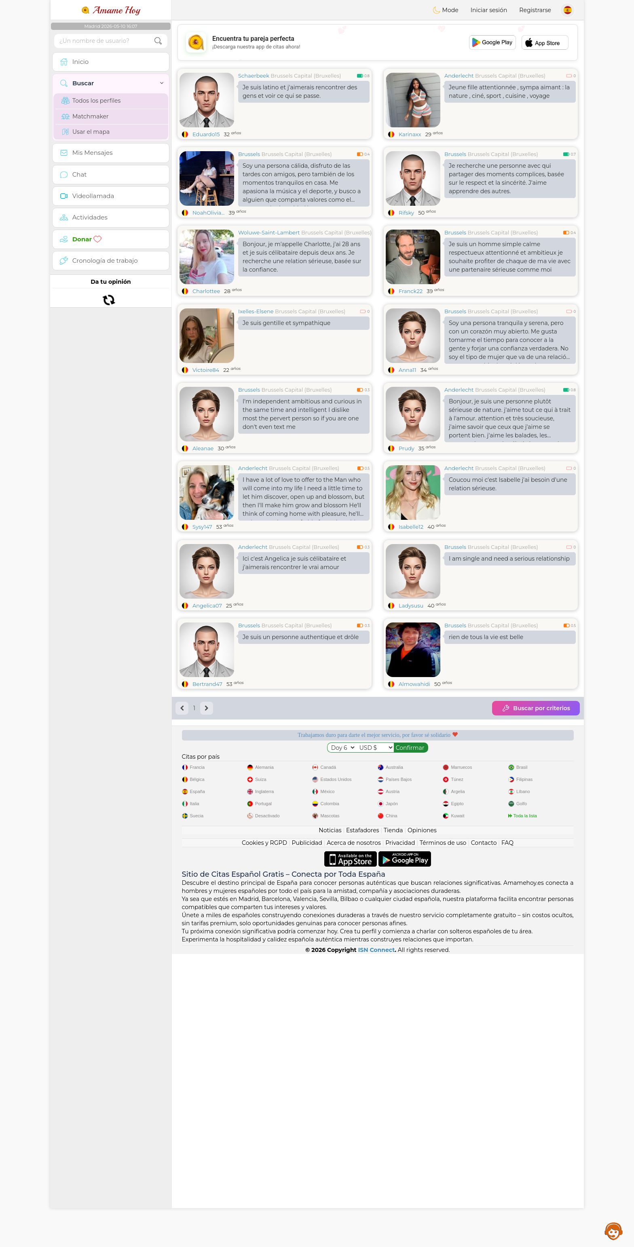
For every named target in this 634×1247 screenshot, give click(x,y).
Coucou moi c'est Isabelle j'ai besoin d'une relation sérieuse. (508, 484)
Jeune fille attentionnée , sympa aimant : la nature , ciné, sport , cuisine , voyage (509, 91)
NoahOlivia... (208, 212)
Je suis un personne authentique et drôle (301, 637)
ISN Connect (376, 950)
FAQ (507, 842)
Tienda (393, 830)
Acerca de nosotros (354, 842)
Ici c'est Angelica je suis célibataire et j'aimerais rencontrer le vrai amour (295, 563)
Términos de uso (443, 842)
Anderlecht (459, 75)
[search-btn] (158, 41)
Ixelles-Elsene (256, 311)
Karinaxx (410, 134)
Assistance (613, 1231)
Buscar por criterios (536, 708)
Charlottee (206, 291)
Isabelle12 (411, 526)
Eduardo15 (206, 134)
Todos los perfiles (90, 101)
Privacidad (400, 842)
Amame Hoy (111, 10)
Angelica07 (207, 605)
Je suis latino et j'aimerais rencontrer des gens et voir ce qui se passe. (300, 91)
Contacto (484, 842)
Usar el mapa (85, 132)
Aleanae (202, 448)
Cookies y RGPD (264, 842)
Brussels (249, 154)
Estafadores (362, 830)
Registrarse (535, 10)
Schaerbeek (253, 75)
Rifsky (406, 212)
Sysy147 (202, 526)
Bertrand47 (207, 684)
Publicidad (307, 842)
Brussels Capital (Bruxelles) (306, 75)
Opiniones (422, 830)
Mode (446, 10)
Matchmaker (85, 116)
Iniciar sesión (489, 10)
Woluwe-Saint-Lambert (269, 232)
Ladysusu (411, 605)
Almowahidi (414, 684)
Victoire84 (205, 370)
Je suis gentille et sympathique (286, 323)
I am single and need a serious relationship (509, 558)
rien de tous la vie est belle (486, 637)
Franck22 (411, 291)
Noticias (330, 830)
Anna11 (407, 370)
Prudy (406, 448)
